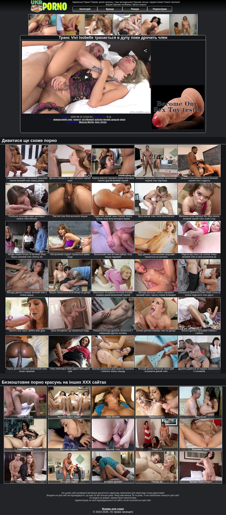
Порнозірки (160, 9)
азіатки (98, 119)
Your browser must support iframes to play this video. (86, 77)
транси (77, 119)
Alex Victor (101, 122)
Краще (110, 9)
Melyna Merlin (86, 122)
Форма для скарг (113, 508)
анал (123, 119)
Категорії (84, 9)
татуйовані (88, 119)
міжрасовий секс (62, 119)
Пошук (135, 9)
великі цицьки (111, 119)
